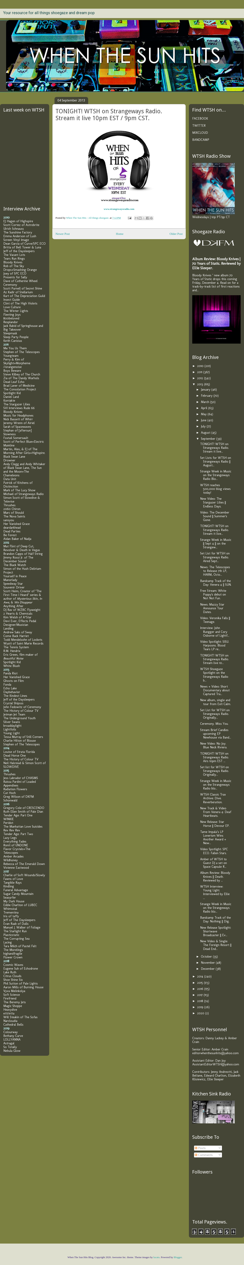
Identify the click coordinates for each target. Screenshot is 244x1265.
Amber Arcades (13, 856)
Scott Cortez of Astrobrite (21, 225)
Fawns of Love (13, 879)
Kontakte (9, 400)
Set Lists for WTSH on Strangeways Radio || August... (215, 461)
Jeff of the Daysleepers (19, 251)
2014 (200, 976)
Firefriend (9, 998)
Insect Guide (11, 299)
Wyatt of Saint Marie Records (23, 643)
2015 (200, 983)
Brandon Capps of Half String (23, 554)
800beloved (11, 318)
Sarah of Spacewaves (17, 427)
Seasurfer (9, 897)
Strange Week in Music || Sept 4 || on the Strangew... (215, 543)
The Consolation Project (19, 389)
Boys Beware (12, 370)
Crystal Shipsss (13, 703)
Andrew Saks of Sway (17, 632)
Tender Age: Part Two (18, 834)
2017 (200, 995)
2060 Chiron (11, 509)
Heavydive (10, 1009)
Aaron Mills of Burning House (23, 987)
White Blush (11, 666)
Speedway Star (13, 583)
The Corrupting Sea (16, 938)
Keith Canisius (12, 341)
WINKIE (8, 819)
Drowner (9, 460)
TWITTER (199, 125)
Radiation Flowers (15, 789)
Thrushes (9, 505)
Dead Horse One (14, 755)
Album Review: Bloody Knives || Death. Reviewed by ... (215, 876)
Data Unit (9, 479)
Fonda (7, 684)
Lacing (7, 942)
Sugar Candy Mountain (18, 894)
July (204, 426)
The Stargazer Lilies (16, 404)
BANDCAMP (200, 140)
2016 (200, 989)
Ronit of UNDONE (15, 845)
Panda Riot (10, 673)
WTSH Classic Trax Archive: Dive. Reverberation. (213, 798)
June (204, 420)
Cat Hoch (9, 793)
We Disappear (23, 602)
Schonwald (10, 800)
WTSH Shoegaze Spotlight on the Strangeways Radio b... (214, 674)
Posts (200, 1148)
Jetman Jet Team (14, 714)
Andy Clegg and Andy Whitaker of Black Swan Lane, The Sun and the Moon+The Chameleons (24, 469)
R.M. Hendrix (11, 651)
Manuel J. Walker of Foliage (21, 927)
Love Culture (12, 307)
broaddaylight (12, 725)
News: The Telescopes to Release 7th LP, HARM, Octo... (215, 570)
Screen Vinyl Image (16, 240)
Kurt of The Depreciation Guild (24, 296)
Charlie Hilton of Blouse (19, 740)
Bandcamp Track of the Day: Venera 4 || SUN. (215, 582)
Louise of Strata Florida (19, 752)
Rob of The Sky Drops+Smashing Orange (20, 268)
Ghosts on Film (13, 681)
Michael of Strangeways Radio (23, 494)
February (207, 395)
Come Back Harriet (16, 636)
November (208, 962)
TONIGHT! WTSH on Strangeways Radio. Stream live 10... (214, 659)
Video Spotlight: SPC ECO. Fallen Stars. (214, 851)
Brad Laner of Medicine (19, 385)
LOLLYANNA (11, 1039)
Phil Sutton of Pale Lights (20, 983)
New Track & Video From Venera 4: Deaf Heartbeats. (215, 812)
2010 (200, 366)
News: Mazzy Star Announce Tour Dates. (212, 608)
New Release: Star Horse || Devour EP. (214, 823)
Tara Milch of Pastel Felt (19, 946)
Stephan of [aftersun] (17, 430)
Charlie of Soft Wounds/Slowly (24, 875)
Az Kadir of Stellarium (18, 292)
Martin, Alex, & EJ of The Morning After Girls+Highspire (24, 451)
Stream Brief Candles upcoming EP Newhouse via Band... (215, 733)
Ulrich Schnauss (13, 229)
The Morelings (13, 950)
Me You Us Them (15, 348)
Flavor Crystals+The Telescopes (16, 851)
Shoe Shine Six (13, 980)
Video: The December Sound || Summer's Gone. (214, 516)
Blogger (178, 1257)
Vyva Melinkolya (14, 991)
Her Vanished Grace (16, 524)
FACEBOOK (200, 118)
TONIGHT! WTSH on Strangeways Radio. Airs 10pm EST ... (214, 757)
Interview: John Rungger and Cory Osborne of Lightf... (214, 631)
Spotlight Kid (12, 393)
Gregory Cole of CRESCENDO (23, 808)
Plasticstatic (11, 935)
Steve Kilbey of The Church (21, 374)
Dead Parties (11, 531)
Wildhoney (10, 860)
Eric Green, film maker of (20, 656)
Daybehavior (11, 692)
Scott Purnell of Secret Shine (22, 288)
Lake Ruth (9, 972)
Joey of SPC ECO (14, 273)
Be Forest (10, 535)
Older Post (176, 233)
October (207, 956)
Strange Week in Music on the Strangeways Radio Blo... (215, 475)
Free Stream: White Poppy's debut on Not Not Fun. (213, 594)
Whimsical (10, 909)
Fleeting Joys (12, 314)
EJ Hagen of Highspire (18, 221)
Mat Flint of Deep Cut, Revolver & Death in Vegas (21, 548)
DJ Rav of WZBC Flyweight (21, 610)
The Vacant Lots (14, 255)
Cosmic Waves (13, 965)
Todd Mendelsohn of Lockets (22, 640)
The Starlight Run (15, 931)
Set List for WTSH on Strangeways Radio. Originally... (215, 713)
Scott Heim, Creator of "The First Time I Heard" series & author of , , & (22, 596)
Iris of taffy (11, 916)
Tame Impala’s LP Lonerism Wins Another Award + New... (213, 837)
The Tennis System (16, 647)
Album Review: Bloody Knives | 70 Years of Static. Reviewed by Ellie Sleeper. (216, 263)
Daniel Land (11, 397)
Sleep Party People (16, 337)
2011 (200, 372)
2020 (201, 1013)
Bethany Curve (13, 1036)
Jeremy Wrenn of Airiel (19, 423)
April (204, 408)
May (204, 414)
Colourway (10, 1032)
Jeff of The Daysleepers (19, 920)
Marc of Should (13, 512)
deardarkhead (12, 527)
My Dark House (13, 901)
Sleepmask (10, 333)
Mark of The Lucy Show (19, 490)
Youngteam (10, 356)
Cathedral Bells (13, 1024)
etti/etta (8, 1013)
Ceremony (10, 285)
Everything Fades (14, 841)
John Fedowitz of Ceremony (22, 707)
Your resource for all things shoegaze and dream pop (49, 12)
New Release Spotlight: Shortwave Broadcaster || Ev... (215, 931)
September (208, 439)
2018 (200, 1001)
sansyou (8, 520)
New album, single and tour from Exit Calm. (215, 702)
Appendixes (10, 785)
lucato (156, 1257)
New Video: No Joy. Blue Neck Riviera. (213, 745)
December (208, 969)
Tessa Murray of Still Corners (23, 737)
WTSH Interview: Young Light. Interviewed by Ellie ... (215, 892)
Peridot (8, 823)
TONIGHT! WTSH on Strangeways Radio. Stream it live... (214, 447)
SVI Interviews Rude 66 (19, 408)
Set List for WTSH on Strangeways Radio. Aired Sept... (215, 557)
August (206, 432)
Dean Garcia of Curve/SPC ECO (24, 243)
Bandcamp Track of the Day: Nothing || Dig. (215, 919)
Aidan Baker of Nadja (17, 539)
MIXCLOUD (200, 133)
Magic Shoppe (12, 1006)
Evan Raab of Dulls (16, 924)
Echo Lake (10, 688)
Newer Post (62, 233)
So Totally (10, 1047)
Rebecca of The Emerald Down (24, 864)
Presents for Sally (15, 277)
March (205, 402)
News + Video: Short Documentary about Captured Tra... (215, 690)
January (206, 389)
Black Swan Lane (14, 456)
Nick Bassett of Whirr (18, 419)
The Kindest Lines (15, 696)
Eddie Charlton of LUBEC (20, 905)
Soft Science (11, 995)
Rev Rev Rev (11, 830)
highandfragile (12, 953)
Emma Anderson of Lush (19, 236)
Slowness (9, 434)
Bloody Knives (12, 262)
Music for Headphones (18, 415)
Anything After (13, 606)
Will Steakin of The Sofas (20, 1017)
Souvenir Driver (14, 587)
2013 (200, 384)
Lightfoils (9, 729)
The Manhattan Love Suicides (23, 826)
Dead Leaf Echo (13, 382)
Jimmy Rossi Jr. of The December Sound (18, 559)
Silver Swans (11, 722)
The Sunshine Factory (17, 232)
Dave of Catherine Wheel (20, 281)
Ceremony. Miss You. (214, 724)
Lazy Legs (10, 838)
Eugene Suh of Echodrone (20, 968)
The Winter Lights (15, 311)
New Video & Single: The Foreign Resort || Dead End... (215, 945)
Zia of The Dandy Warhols (21, 378)
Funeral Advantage (15, 890)
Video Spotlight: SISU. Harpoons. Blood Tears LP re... (214, 645)
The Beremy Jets (14, 1002)
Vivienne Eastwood (16, 867)
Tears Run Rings (14, 258)
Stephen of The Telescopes (21, 352)
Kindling (8, 886)
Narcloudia (10, 1021)
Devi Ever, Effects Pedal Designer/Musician (19, 623)
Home (119, 233)
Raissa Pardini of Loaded (19, 782)
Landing (8, 628)
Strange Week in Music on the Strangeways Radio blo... (215, 784)
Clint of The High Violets (20, 303)
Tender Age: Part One (17, 815)
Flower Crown (12, 957)
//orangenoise (12, 367)
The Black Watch (14, 565)
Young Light (11, 733)
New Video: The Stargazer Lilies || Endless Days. (213, 502)
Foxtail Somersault (15, 438)
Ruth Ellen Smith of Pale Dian (23, 811)
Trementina (10, 912)
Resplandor (10, 322)
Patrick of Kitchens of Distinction (17, 484)
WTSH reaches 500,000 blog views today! (215, 488)
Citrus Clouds (12, 976)
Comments (204, 1155)
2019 (200, 1007)
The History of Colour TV (20, 711)
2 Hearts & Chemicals (17, 613)
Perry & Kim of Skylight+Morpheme (16, 361)
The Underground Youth (19, 718)
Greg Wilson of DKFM (18, 796)
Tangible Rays (12, 882)
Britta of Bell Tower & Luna (22, 247)
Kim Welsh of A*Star (17, 617)
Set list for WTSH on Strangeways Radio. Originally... (214, 770)
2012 (200, 378)
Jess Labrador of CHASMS (20, 778)
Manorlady (10, 580)
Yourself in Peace (15, 576)
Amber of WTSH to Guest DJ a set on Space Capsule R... (213, 863)
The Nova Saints (14, 516)
